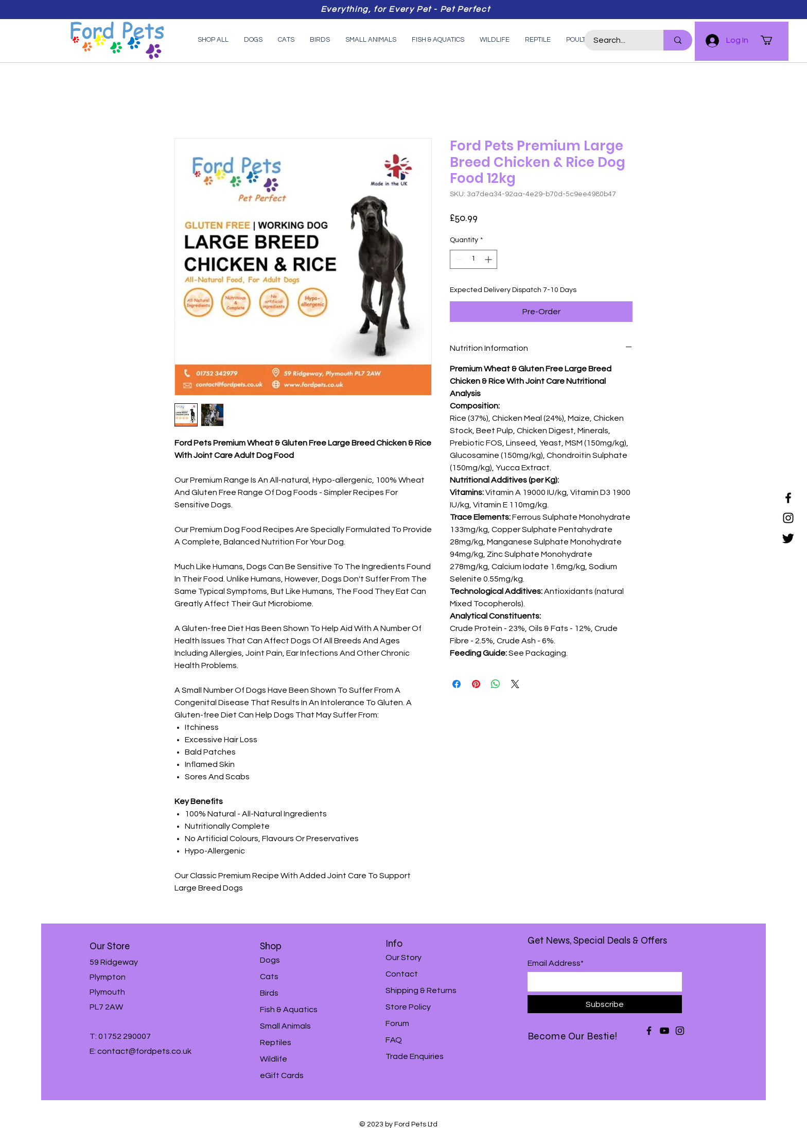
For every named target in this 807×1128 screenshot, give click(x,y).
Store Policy (408, 1007)
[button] (772, 40)
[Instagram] (788, 518)
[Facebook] (788, 498)
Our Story (403, 957)
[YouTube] (664, 1030)
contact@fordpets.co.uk (144, 1051)
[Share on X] (515, 684)
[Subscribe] (605, 1004)
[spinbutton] (473, 259)
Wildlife (273, 1059)
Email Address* (556, 963)
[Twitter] (788, 538)
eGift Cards (282, 1075)
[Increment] (489, 259)
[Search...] (617, 40)
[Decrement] (457, 259)
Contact (401, 974)
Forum (397, 1023)
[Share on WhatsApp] (495, 684)
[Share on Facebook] (456, 684)
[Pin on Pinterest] (476, 684)
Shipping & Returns (421, 990)
